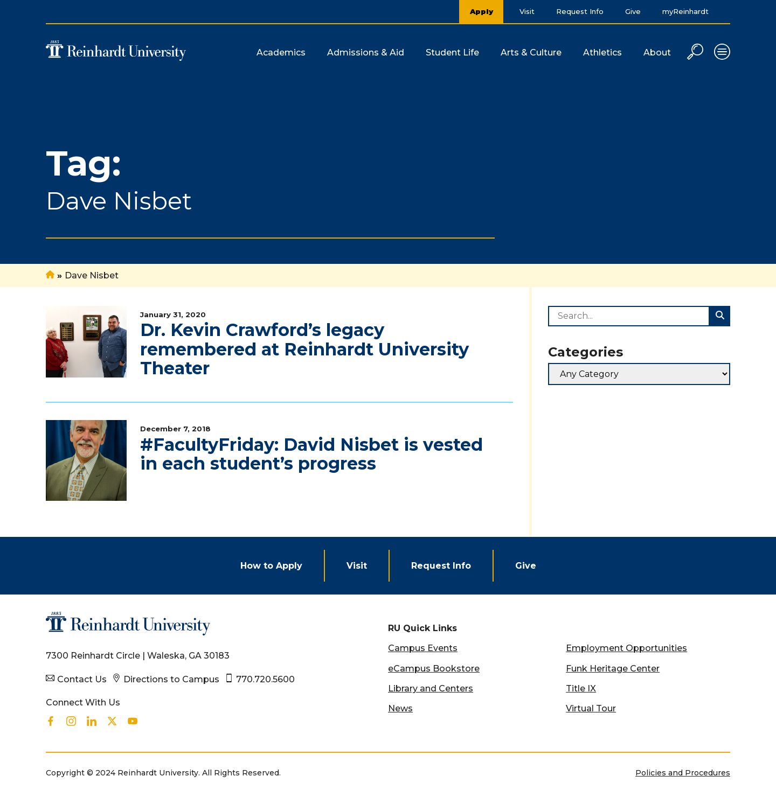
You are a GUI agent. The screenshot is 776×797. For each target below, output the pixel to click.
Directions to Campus (171, 679)
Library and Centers (430, 688)
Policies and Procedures (682, 773)
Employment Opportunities (626, 648)
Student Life (452, 52)
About (657, 52)
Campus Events (423, 648)
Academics (281, 52)
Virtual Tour (591, 708)
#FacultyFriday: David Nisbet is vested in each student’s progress (311, 454)
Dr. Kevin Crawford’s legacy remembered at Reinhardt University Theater (304, 348)
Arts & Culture (531, 52)
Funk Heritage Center (613, 668)
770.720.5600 (265, 679)
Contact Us (82, 679)
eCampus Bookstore (434, 668)
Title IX (581, 688)
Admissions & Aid (365, 52)
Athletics (602, 52)
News (400, 708)
